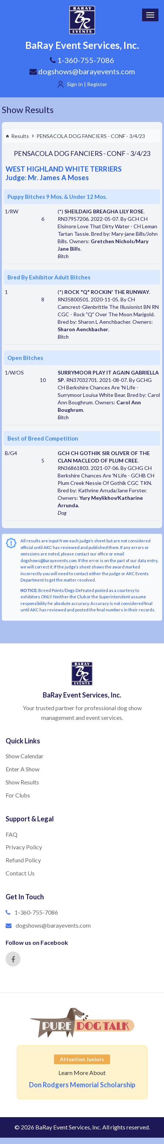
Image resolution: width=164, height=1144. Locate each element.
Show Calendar (25, 755)
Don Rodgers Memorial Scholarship (82, 1085)
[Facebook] (13, 959)
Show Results (28, 109)
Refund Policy (23, 860)
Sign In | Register (87, 84)
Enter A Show (22, 768)
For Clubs (18, 795)
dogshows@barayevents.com (82, 71)
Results (17, 136)
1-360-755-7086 (36, 912)
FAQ (11, 834)
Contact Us (20, 873)
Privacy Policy (24, 846)
